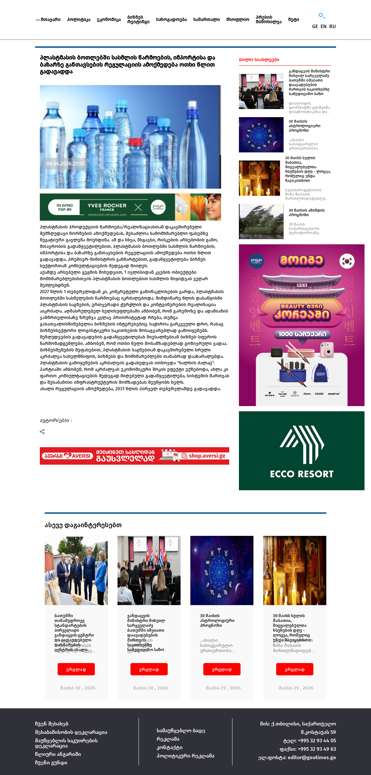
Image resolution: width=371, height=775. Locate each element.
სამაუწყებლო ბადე (181, 730)
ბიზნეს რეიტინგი (138, 20)
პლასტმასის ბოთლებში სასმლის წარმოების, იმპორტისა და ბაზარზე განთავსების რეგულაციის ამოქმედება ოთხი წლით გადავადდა (127, 64)
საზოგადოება (171, 19)
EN (323, 26)
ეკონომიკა (109, 19)
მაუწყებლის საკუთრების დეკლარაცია (66, 743)
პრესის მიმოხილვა (269, 20)
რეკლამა (168, 739)
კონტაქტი (170, 747)
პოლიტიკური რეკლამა (185, 756)
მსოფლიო (237, 19)
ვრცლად (76, 669)
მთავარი (51, 19)
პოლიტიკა (78, 19)
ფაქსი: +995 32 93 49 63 (308, 749)
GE (315, 26)
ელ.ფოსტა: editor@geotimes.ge (297, 757)
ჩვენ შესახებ (51, 724)
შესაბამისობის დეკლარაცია (71, 732)
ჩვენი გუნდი (51, 762)
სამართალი (206, 19)
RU (332, 26)
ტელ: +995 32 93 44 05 (309, 740)
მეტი (293, 19)
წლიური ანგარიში (58, 754)
